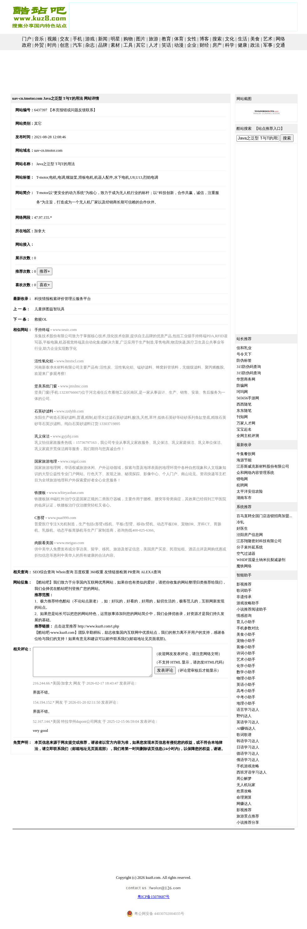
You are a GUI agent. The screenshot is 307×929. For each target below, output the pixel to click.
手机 (77, 38)
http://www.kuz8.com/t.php (92, 620)
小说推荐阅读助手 (259, 609)
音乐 (39, 38)
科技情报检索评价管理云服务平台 (57, 299)
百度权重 (74, 572)
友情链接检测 (108, 572)
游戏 (90, 38)
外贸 (39, 45)
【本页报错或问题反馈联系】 (65, 110)
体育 (179, 38)
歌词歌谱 (251, 734)
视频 (52, 38)
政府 (26, 45)
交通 (280, 45)
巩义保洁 (36, 436)
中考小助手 (253, 697)
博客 (204, 38)
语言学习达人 (255, 709)
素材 (115, 45)
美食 (255, 38)
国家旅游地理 (40, 461)
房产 (217, 45)
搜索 (217, 38)
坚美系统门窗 (40, 386)
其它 (140, 45)
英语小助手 (253, 684)
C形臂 (34, 518)
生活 (242, 38)
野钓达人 (251, 716)
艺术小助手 (253, 659)
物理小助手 (253, 678)
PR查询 (127, 572)
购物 (128, 38)
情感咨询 (251, 615)
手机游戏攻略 (255, 766)
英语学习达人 (255, 722)
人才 (153, 45)
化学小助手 (253, 666)
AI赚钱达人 (253, 728)
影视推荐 (251, 584)
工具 (128, 45)
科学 (229, 45)
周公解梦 (251, 778)
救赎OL (35, 319)
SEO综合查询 (37, 572)
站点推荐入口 (276, 128)
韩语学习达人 (255, 741)
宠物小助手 (253, 640)
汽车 (77, 45)
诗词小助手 (253, 653)
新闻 (102, 38)
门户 (26, 38)
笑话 (166, 45)
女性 (191, 38)
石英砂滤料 (38, 411)
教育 (166, 38)
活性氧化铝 (38, 361)
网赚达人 (251, 803)
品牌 (102, 45)
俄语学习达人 (255, 760)
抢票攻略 (251, 791)
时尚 (52, 45)
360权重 (89, 572)
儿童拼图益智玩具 (44, 309)
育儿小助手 (253, 622)
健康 (242, 45)
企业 (191, 45)
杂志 (90, 45)
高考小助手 (253, 691)
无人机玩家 (253, 785)
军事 (268, 45)
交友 (64, 38)
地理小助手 (253, 703)
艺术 (268, 38)
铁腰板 (34, 493)
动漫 (179, 45)
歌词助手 (251, 590)
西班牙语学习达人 (259, 772)
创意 (64, 45)
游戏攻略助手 (255, 603)
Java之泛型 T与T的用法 (50, 164)
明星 (115, 38)
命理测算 (251, 797)
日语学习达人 (255, 747)
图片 (140, 38)
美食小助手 (253, 634)
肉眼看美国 (38, 543)
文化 (229, 38)
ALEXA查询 (144, 572)
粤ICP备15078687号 (154, 897)
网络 (280, 38)
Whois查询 (57, 572)
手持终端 (36, 330)
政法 (255, 45)
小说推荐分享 (255, 822)
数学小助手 (253, 672)
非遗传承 (251, 597)
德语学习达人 (255, 753)
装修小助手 (253, 647)
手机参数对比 (255, 628)
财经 (204, 45)
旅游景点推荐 (255, 816)
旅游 (153, 38)
